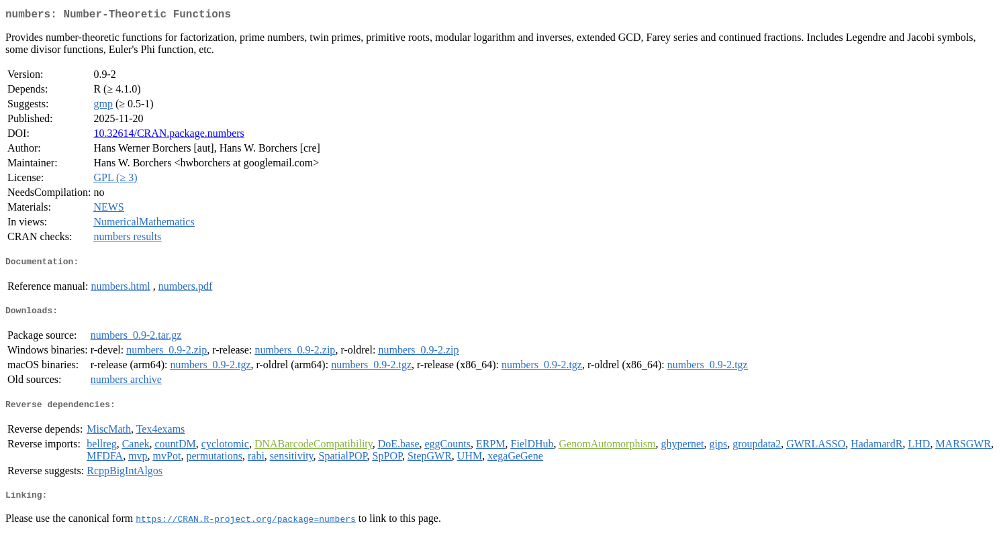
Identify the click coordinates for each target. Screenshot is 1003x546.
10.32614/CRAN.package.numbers (168, 136)
